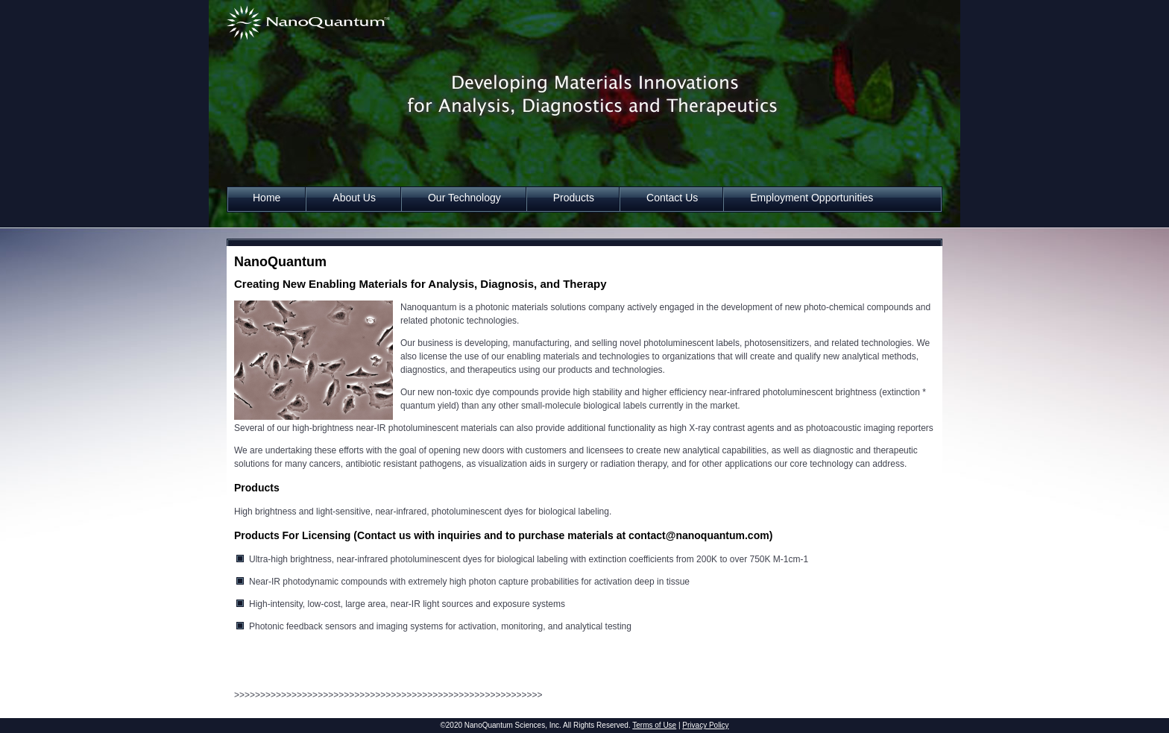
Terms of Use (654, 725)
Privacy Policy (705, 725)
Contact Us (672, 198)
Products (573, 198)
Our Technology (464, 198)
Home (266, 198)
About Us (354, 198)
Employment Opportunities (811, 198)
